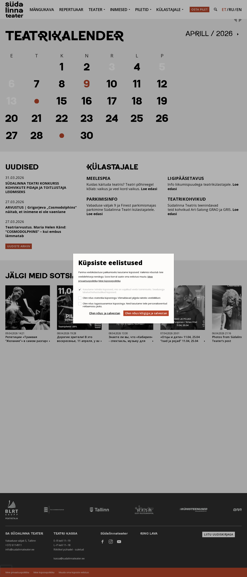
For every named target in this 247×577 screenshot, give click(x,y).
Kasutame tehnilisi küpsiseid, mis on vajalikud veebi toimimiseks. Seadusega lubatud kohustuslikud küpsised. (123, 291)
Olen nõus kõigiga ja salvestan (146, 313)
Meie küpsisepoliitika (109, 280)
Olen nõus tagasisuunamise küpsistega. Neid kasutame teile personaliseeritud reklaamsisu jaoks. (125, 305)
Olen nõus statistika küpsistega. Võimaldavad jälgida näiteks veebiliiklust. (122, 297)
